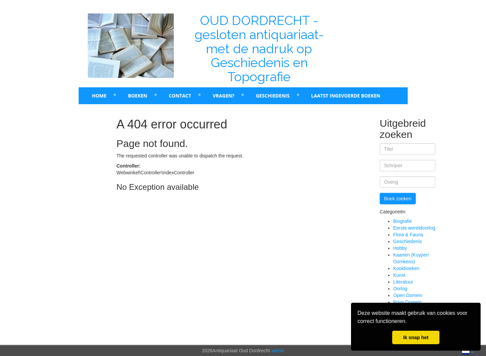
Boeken (137, 95)
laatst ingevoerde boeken (345, 95)
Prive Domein (407, 302)
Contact (180, 95)
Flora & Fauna (408, 234)
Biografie (402, 221)
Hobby (400, 248)
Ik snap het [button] (415, 337)
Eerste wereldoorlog (414, 228)
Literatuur (403, 282)
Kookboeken (406, 268)
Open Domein (407, 295)
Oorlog (400, 288)
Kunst (399, 275)
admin (277, 350)
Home (99, 95)
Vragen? (223, 95)
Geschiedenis (273, 95)
